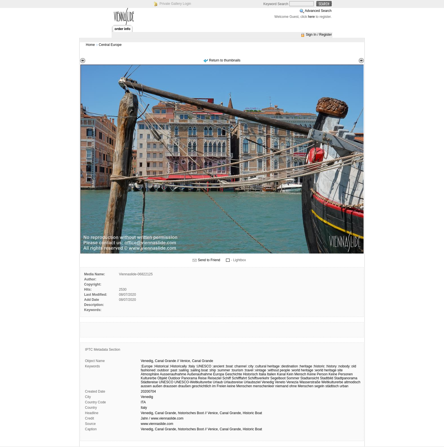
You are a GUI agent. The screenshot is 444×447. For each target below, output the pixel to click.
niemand (281, 386)
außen (157, 386)
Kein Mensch (296, 374)
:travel (248, 370)
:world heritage (302, 370)
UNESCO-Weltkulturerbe (193, 382)
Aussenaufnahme (173, 374)
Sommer (293, 378)
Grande (170, 361)
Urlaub (218, 382)
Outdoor (174, 378)
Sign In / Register (319, 35)
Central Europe (110, 45)
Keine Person (317, 374)
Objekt (162, 378)
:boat (229, 366)
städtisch (332, 386)
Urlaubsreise (233, 382)
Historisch (250, 374)
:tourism (237, 370)
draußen (184, 386)
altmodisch (352, 382)
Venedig (268, 382)
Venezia (292, 382)
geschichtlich (201, 386)
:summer (223, 370)
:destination (289, 366)
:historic (319, 366)
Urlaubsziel (252, 382)
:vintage (260, 370)
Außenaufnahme (199, 374)
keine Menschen (239, 386)
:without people (278, 370)
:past (173, 370)
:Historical (160, 366)
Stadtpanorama (345, 378)
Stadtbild (326, 378)
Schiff (226, 378)
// (178, 361)
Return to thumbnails (224, 60)
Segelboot (277, 378)
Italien (271, 374)
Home (90, 45)
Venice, (185, 361)
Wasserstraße (309, 382)
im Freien (219, 386)
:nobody (344, 366)
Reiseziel (214, 378)
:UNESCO (204, 366)
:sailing (183, 370)
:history (331, 366)
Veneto (280, 382)
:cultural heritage (267, 366)
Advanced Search (318, 11)
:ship (212, 370)
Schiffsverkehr (258, 378)
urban (344, 386)
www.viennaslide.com (157, 424)
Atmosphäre (150, 374)
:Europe (147, 366)
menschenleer (263, 386)
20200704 (148, 391)
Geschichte (233, 374)
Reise (202, 378)
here (311, 17)
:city (250, 366)
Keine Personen (340, 374)
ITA (143, 402)
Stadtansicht (309, 378)
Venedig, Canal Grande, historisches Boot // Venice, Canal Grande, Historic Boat (201, 413)
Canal (159, 361)
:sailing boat (199, 370)
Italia (262, 374)
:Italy (191, 366)
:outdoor (162, 370)
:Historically (178, 366)
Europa (218, 374)
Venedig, (147, 361)
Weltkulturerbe (332, 382)
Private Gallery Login (175, 4)
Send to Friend (209, 260)
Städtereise (149, 382)
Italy (144, 408)
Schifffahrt (239, 378)
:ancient (218, 366)
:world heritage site (328, 370)
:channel (240, 366)
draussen (170, 386)
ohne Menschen (301, 386)
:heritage (305, 366)
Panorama (189, 378)
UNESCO (166, 382)
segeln (319, 386)
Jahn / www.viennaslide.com (162, 418)
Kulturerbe (148, 378)
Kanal (281, 374)
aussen (146, 386)
